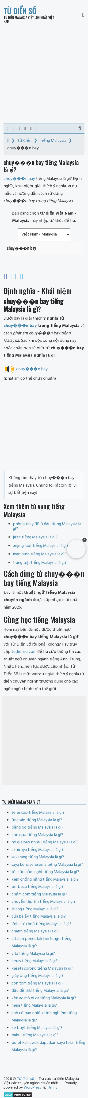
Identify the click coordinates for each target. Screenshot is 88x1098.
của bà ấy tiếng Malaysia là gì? (38, 916)
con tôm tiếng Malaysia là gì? (37, 983)
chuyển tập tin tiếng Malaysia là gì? (43, 901)
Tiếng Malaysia (53, 140)
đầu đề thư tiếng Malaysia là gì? (40, 990)
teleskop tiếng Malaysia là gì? (38, 812)
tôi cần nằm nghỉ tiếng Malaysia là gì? (45, 872)
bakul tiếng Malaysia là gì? (34, 1035)
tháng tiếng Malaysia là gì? (35, 909)
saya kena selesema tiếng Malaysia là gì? (47, 864)
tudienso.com (23, 651)
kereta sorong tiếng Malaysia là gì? (42, 968)
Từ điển (24, 140)
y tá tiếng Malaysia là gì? (33, 953)
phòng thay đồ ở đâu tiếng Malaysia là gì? (47, 526)
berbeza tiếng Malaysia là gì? (37, 886)
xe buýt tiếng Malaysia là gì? (36, 1028)
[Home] (8, 140)
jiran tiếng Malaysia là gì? (35, 537)
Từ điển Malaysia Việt (19, 17)
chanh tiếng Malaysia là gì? (35, 931)
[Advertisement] (44, 73)
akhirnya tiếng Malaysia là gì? (37, 849)
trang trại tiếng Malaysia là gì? (40, 562)
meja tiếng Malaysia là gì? (34, 1005)
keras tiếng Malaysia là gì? (34, 961)
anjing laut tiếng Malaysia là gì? (41, 545)
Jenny (53, 1088)
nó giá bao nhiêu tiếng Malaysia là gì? (44, 842)
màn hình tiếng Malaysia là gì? (39, 554)
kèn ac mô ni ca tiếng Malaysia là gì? (43, 998)
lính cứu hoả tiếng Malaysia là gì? (41, 924)
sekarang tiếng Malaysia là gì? (37, 857)
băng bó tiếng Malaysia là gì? (37, 827)
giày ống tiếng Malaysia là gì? (37, 975)
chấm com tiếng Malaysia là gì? (39, 894)
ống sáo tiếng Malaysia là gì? (36, 820)
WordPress (32, 1088)
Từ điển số (20, 10)
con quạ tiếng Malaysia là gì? (37, 835)
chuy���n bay (20, 325)
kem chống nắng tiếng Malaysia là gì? (45, 879)
